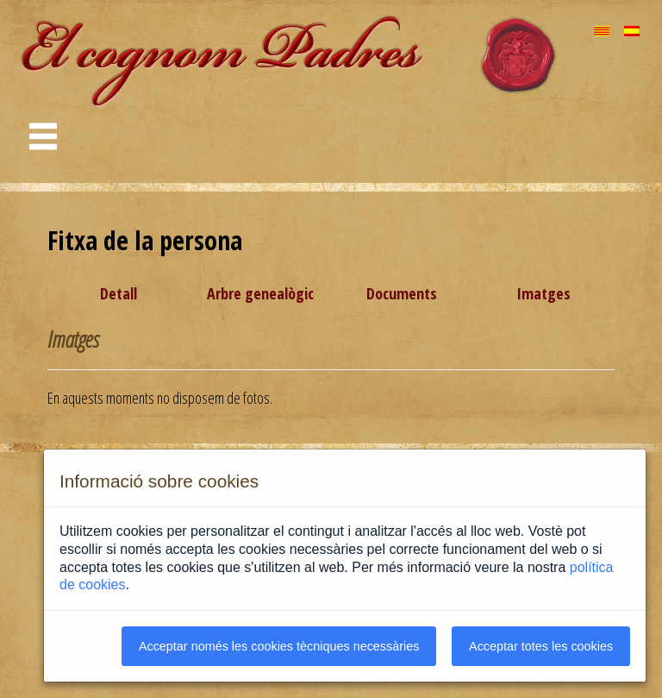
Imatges (543, 293)
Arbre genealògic (260, 293)
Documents (401, 293)
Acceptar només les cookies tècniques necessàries (279, 646)
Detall (118, 293)
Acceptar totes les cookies (541, 646)
